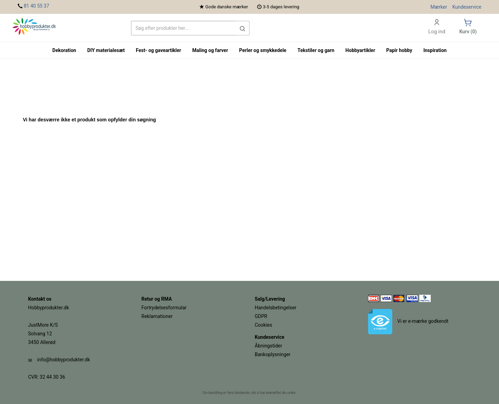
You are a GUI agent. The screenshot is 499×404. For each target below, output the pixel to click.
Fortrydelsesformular (164, 307)
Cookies (263, 325)
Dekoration (64, 50)
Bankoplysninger (272, 354)
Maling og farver (210, 50)
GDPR (261, 316)
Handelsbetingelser (275, 307)
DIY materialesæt (106, 50)
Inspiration (435, 50)
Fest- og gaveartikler (158, 50)
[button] (243, 28)
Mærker (438, 7)
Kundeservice (466, 7)
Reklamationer (157, 316)
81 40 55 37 (36, 6)
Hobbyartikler (360, 50)
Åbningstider (268, 346)
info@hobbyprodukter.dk (63, 359)
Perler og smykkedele (262, 50)
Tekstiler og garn (315, 50)
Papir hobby (399, 50)
